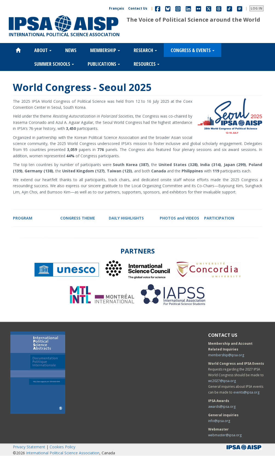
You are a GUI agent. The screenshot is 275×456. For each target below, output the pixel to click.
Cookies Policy (62, 446)
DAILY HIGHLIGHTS (126, 218)
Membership (105, 50)
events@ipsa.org (246, 392)
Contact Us (137, 8)
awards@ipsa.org (222, 406)
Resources (146, 64)
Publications (104, 64)
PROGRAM (22, 218)
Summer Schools (54, 64)
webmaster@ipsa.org (225, 435)
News (70, 50)
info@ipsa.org (219, 420)
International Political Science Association (62, 452)
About (42, 50)
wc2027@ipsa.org (222, 380)
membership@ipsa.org (226, 355)
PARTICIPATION (219, 218)
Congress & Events (192, 50)
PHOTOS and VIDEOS (179, 218)
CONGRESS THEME (77, 218)
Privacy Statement (29, 446)
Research (145, 50)
